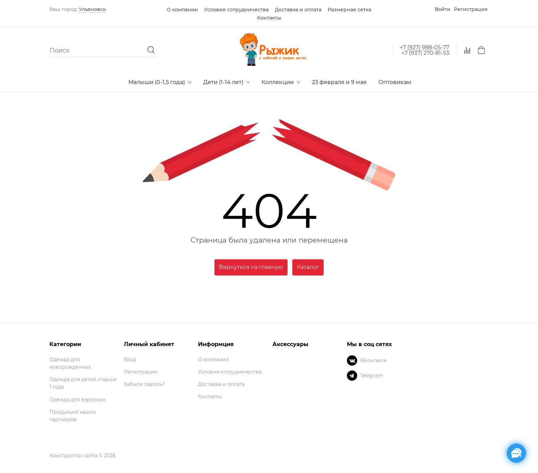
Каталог (308, 267)
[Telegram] (352, 375)
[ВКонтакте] (352, 360)
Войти (443, 9)
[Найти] (151, 50)
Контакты (269, 18)
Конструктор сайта (73, 455)
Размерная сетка (349, 10)
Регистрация (471, 9)
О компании (182, 10)
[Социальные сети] (516, 453)
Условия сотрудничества (236, 10)
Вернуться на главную (251, 267)
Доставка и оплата (298, 10)
